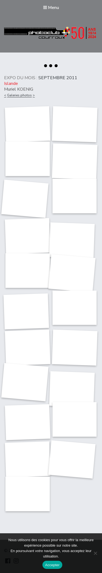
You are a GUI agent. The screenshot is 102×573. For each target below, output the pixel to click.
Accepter (52, 565)
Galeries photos (19, 95)
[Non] (95, 553)
